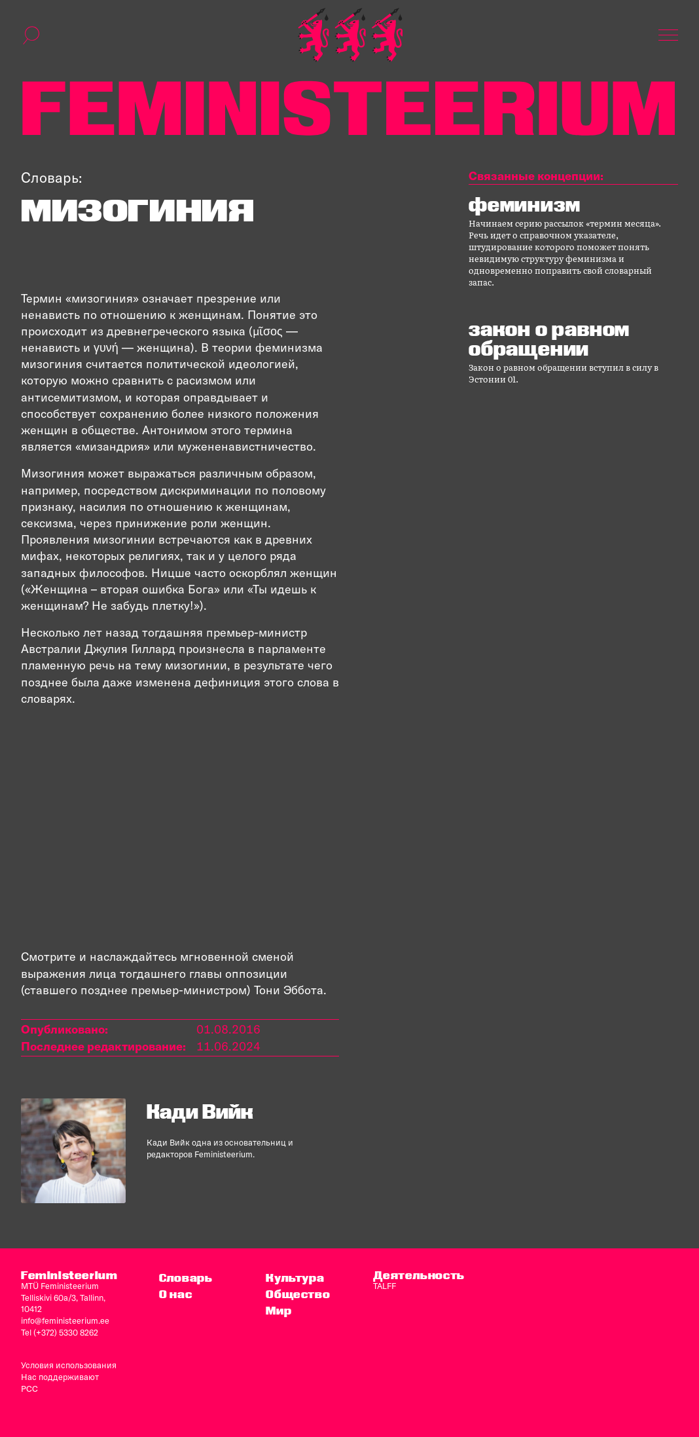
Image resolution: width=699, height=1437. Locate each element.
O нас (175, 1294)
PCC (29, 1388)
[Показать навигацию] (668, 35)
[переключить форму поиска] (31, 35)
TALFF (384, 1285)
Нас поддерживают (60, 1377)
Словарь (185, 1277)
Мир (278, 1310)
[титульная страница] (350, 35)
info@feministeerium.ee (65, 1320)
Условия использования (68, 1365)
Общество (298, 1294)
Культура (295, 1277)
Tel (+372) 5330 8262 (59, 1332)
